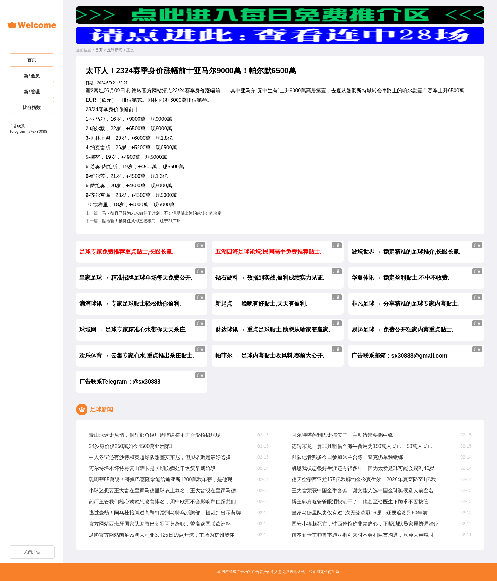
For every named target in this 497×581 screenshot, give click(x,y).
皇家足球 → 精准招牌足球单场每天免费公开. (142, 274)
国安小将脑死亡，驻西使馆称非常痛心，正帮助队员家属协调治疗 (365, 523)
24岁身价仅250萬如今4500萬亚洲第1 (131, 446)
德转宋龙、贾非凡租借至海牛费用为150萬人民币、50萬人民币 (362, 446)
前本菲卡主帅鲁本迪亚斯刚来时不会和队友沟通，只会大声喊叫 (363, 535)
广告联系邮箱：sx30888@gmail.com (417, 352)
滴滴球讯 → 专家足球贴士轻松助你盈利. (142, 300)
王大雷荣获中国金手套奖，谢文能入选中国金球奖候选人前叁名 (363, 490)
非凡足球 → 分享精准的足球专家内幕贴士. (417, 300)
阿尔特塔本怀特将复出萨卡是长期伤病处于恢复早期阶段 (152, 468)
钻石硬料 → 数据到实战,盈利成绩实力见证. (278, 274)
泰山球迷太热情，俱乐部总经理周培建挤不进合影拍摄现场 (155, 435)
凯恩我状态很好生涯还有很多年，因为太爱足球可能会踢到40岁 (363, 468)
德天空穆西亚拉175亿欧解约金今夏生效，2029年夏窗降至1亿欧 (364, 479)
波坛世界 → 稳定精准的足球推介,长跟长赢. (417, 248)
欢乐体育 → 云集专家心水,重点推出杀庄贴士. (142, 352)
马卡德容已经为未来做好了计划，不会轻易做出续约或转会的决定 (162, 213)
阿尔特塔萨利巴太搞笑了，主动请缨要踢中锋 (342, 435)
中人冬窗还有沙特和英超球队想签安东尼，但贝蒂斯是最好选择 (160, 457)
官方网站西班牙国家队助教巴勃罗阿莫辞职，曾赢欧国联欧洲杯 (160, 523)
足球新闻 (114, 50)
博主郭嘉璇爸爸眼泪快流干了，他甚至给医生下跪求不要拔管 (360, 501)
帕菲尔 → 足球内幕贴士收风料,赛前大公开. (278, 352)
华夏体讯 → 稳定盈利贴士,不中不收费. (417, 274)
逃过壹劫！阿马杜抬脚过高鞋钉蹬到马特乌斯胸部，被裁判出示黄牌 (165, 512)
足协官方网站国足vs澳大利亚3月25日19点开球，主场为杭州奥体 (162, 535)
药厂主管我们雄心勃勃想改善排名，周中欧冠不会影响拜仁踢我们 (162, 501)
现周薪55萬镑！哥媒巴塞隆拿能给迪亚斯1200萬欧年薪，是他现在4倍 (165, 479)
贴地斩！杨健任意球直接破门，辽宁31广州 (141, 220)
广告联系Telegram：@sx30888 (142, 378)
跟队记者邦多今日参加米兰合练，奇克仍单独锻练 (347, 457)
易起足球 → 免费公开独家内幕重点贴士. (417, 326)
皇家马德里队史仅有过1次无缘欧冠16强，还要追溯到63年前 (360, 512)
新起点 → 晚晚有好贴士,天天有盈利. (278, 300)
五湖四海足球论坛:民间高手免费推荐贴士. (278, 248)
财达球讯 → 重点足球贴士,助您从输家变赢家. (278, 326)
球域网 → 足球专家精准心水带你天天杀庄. (142, 326)
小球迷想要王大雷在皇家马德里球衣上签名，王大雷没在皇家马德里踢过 (165, 490)
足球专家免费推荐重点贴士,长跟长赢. (142, 248)
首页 (99, 50)
